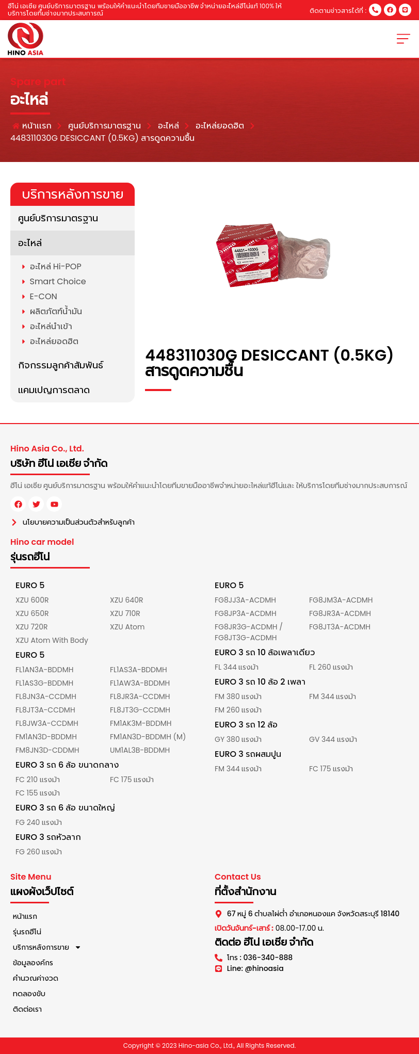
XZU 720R (31, 627)
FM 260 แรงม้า (238, 710)
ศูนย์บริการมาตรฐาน (58, 218)
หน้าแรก (25, 916)
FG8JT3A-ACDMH (339, 627)
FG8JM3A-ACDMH (341, 600)
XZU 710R (125, 613)
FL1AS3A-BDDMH (138, 669)
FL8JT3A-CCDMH (45, 710)
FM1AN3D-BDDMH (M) (148, 737)
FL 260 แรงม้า (331, 667)
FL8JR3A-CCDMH (140, 696)
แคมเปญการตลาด (54, 389)
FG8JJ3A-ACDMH (245, 600)
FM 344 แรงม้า (332, 696)
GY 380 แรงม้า (238, 739)
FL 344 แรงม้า (237, 667)
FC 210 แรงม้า (37, 779)
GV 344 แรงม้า (333, 739)
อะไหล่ (30, 242)
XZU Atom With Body (51, 640)
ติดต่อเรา (27, 1009)
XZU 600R (32, 600)
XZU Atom (127, 627)
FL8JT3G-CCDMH (140, 710)
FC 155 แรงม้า (37, 793)
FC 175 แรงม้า (132, 779)
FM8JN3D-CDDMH (47, 750)
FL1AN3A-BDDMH (44, 669)
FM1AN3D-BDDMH (46, 737)
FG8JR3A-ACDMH (340, 613)
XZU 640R (126, 600)
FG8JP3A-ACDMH (246, 613)
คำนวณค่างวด (35, 978)
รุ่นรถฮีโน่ (27, 932)
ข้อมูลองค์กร (33, 963)
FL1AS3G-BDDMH (44, 683)
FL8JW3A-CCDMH (46, 723)
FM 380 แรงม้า (238, 696)
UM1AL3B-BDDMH (140, 750)
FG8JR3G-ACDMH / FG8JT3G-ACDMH (249, 632)
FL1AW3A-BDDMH (140, 683)
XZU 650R (32, 613)
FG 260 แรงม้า (38, 852)
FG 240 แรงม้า (38, 822)
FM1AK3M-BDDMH (141, 723)
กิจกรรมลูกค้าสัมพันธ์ (60, 365)
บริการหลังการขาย (47, 947)
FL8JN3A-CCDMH (45, 696)
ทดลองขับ (29, 993)
